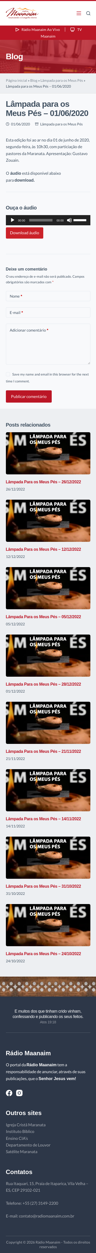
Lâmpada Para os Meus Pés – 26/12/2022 (43, 482)
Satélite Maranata (21, 1151)
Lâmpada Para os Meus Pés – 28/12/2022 (43, 684)
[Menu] (79, 13)
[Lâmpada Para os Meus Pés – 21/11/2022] (48, 723)
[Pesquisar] (88, 13)
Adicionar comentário (29, 330)
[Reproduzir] (12, 220)
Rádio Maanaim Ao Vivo (37, 29)
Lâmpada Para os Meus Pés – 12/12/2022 (43, 549)
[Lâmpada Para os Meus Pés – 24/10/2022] (48, 925)
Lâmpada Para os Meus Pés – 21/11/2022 (43, 751)
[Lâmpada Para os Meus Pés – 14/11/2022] (48, 790)
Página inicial (16, 80)
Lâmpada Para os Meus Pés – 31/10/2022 (43, 886)
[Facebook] (9, 1093)
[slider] (40, 220)
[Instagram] (19, 1093)
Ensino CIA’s (17, 1138)
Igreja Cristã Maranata (26, 1124)
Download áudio (24, 232)
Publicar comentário (29, 396)
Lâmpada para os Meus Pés (61, 80)
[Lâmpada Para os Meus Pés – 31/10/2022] (48, 858)
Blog (33, 80)
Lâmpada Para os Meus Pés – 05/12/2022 (43, 617)
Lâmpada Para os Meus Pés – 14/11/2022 (43, 819)
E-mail (16, 312)
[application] (48, 220)
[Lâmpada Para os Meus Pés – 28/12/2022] (48, 656)
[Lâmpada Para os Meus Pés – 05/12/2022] (48, 588)
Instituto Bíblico (20, 1131)
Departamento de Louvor (28, 1144)
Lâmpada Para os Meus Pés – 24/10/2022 (43, 954)
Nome (16, 296)
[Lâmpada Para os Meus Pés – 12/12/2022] (48, 521)
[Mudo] (69, 220)
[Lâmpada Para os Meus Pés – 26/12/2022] (48, 453)
